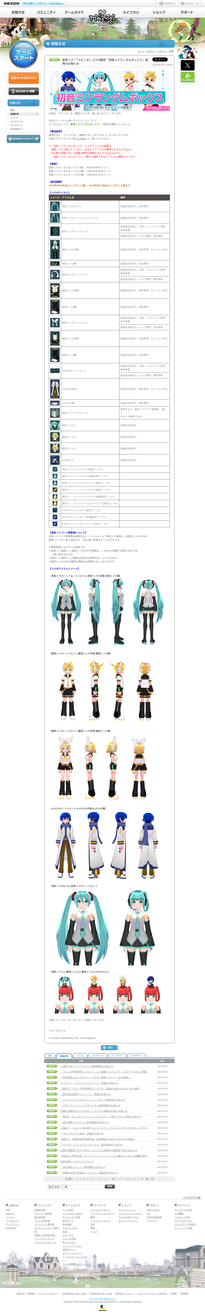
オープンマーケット (128, 1220)
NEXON (11, 3)
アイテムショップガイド (131, 1213)
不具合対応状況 (154, 1217)
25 (106, 1179)
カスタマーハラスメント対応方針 (152, 1293)
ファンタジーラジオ (100, 1220)
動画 (92, 1217)
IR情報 (174, 1293)
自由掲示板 (39, 1210)
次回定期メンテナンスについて (77, 1161)
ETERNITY (11, 1228)
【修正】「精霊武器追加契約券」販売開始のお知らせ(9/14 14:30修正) (97, 1139)
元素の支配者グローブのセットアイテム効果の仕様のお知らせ (94, 1111)
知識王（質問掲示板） (45, 1235)
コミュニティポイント (45, 1242)
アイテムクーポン (183, 1220)
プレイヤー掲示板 (43, 1213)
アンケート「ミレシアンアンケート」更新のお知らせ (89, 1083)
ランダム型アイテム (128, 1217)
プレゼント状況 (182, 1217)
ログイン (167, 3)
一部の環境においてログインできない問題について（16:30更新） (95, 1077)
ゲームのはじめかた (72, 1213)
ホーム (141, 51)
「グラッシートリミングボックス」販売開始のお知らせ (90, 1105)
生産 (65, 1231)
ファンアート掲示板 (44, 1224)
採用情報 (184, 1293)
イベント (10, 1217)
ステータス (68, 1235)
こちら (81, 138)
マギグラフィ (69, 1275)
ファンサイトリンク (44, 1238)
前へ (71, 1179)
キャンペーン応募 (183, 1228)
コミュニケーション (72, 1246)
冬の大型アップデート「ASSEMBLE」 (44, 3)
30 (142, 1179)
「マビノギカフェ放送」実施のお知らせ (82, 1133)
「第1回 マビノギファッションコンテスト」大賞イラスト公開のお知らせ (100, 1116)
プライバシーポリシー (49, 1293)
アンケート (152, 1220)
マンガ (93, 1231)
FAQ (149, 1213)
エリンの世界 (69, 1238)
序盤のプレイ (69, 1249)
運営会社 (21, 1293)
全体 (8, 1210)
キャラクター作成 (71, 1217)
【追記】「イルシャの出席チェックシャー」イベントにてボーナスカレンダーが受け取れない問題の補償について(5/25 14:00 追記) (130, 1127)
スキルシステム (70, 1228)
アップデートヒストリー (102, 1213)
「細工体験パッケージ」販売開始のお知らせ (84, 1122)
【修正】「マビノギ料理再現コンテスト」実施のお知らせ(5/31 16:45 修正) (100, 1088)
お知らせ (151, 51)
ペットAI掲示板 (42, 1220)
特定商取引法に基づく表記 (74, 1293)
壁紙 (92, 1228)
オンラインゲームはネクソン (102, 1298)
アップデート (12, 1224)
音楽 (92, 1224)
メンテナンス (12, 1220)
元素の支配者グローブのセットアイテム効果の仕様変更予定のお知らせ (98, 1150)
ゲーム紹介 (68, 1210)
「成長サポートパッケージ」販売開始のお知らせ (86, 1066)
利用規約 (31, 1293)
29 (135, 1179)
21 (77, 1179)
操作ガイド (68, 1220)
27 (120, 1179)
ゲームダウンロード (100, 1210)
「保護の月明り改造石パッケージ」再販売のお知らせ (89, 1172)
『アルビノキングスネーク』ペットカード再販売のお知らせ (92, 1099)
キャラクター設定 (183, 1210)
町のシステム (69, 1242)
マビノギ (103, 18)
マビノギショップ (127, 1210)
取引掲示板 (39, 1217)
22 (84, 1179)
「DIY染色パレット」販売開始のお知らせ (83, 1167)
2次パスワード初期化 (185, 1224)
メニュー (190, 3)
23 (91, 1179)
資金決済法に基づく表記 (101, 1293)
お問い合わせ (153, 1210)
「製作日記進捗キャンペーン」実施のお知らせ (85, 1094)
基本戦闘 (67, 1224)
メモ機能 (179, 1213)
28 (127, 1179)
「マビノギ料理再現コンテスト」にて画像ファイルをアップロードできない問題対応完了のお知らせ (114, 1071)
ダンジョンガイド (71, 1271)
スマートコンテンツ (72, 1253)
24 (98, 1179)
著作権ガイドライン (125, 1293)
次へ (148, 1179)
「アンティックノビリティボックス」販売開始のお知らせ (91, 1144)
